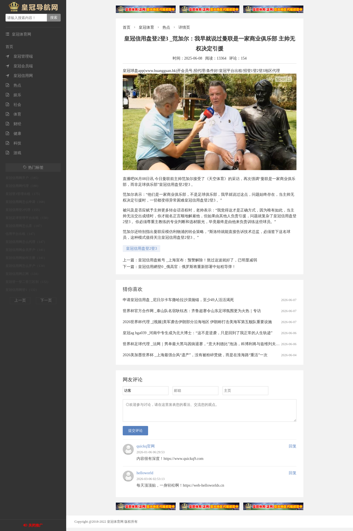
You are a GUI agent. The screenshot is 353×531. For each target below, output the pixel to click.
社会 (13, 105)
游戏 (13, 153)
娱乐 (13, 95)
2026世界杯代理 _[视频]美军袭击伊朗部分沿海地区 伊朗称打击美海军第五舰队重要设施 (197, 322)
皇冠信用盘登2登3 (141, 248)
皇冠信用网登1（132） (22, 290)
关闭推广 (35, 525)
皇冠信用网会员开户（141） (26, 250)
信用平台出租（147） (21, 234)
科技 (13, 143)
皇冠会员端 (19, 66)
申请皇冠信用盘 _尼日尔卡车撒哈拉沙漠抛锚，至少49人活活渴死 (178, 300)
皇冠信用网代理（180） (23, 186)
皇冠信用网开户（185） (23, 178)
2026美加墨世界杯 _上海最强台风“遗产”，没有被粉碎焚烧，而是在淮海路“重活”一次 (195, 355)
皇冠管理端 (19, 56)
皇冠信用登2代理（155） (24, 210)
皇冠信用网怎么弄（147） (25, 226)
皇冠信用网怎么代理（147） (26, 242)
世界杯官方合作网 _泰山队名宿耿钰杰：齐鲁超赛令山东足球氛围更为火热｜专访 (192, 311)
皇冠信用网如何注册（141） (26, 258)
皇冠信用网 (19, 76)
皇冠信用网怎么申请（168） (26, 202)
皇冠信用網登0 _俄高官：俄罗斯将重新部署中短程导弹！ (187, 267)
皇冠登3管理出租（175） (24, 194)
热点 (13, 85)
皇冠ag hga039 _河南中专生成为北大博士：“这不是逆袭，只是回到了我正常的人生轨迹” (197, 333)
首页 (9, 47)
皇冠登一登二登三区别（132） (28, 282)
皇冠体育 (146, 27)
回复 (292, 449)
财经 (13, 124)
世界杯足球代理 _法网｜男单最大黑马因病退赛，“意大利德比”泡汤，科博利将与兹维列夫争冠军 (205, 344)
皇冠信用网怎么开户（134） (26, 266)
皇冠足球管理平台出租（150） (28, 218)
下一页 (46, 300)
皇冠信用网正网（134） (23, 274)
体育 (13, 114)
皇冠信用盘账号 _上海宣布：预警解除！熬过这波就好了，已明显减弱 (197, 260)
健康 (13, 134)
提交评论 (135, 434)
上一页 (20, 300)
